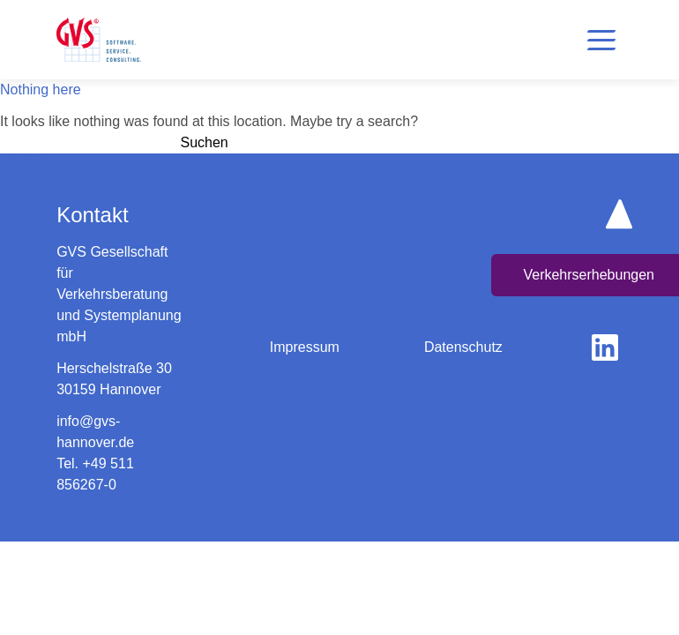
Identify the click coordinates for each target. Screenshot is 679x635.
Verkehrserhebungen (588, 274)
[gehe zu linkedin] (605, 347)
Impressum (305, 347)
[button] (601, 40)
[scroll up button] (619, 213)
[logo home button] (98, 40)
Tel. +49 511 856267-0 (95, 474)
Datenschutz (463, 347)
